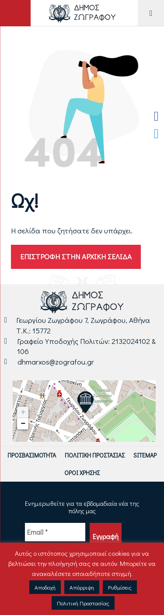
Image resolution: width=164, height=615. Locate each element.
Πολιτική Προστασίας (95, 455)
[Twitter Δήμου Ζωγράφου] (156, 133)
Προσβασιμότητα (31, 455)
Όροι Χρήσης (82, 472)
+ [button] (23, 412)
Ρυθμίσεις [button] (120, 587)
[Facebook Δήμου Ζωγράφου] (156, 116)
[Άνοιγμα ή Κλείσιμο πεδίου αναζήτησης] (15, 13)
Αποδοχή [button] (45, 587)
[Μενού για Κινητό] (151, 13)
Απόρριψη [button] (82, 587)
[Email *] (55, 532)
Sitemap (145, 455)
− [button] (23, 423)
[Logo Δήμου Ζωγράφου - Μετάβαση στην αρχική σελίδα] (82, 13)
